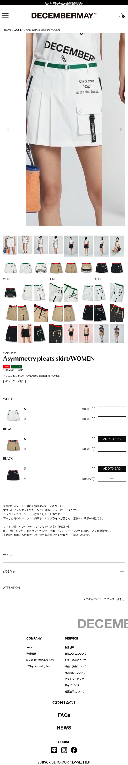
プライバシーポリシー (38, 666)
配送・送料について (75, 660)
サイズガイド (72, 685)
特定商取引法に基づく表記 (40, 660)
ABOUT (30, 647)
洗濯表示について (74, 691)
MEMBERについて (75, 672)
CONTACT (64, 703)
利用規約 (69, 647)
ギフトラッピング (74, 679)
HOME (7, 30)
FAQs (64, 715)
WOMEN (18, 30)
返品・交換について (75, 666)
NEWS (64, 728)
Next (120, 129)
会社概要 (31, 653)
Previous (7, 129)
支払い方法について (75, 653)
